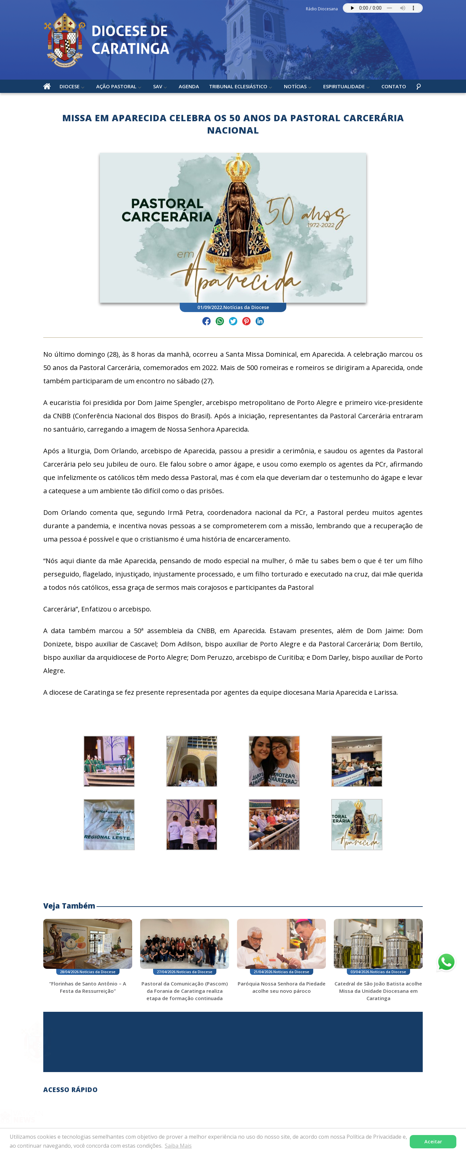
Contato (393, 86)
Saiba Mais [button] (178, 1145)
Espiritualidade (344, 86)
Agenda (189, 86)
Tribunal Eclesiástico (238, 86)
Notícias (295, 86)
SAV (157, 86)
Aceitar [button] (433, 1141)
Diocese (70, 86)
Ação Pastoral (116, 86)
